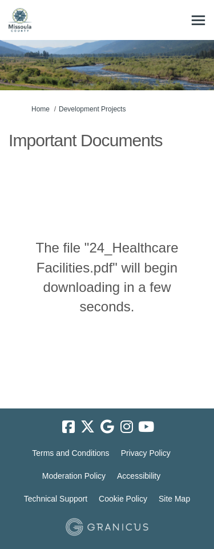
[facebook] (68, 427)
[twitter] (88, 427)
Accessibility (138, 475)
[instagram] (127, 427)
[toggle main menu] (198, 20)
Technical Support (55, 498)
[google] (107, 427)
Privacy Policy (146, 453)
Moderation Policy (74, 475)
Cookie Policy (123, 498)
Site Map (174, 498)
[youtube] (146, 427)
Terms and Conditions (70, 453)
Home (40, 109)
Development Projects (92, 109)
